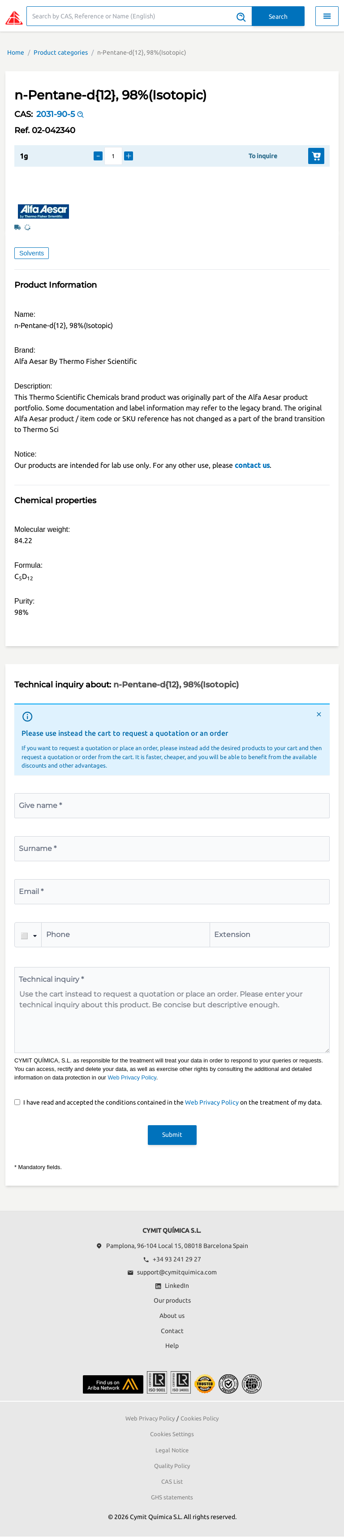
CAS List (172, 1481)
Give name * (40, 805)
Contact (172, 1330)
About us (172, 1315)
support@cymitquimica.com (172, 1272)
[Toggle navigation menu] (327, 16)
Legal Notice (172, 1450)
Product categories (61, 52)
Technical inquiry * (51, 979)
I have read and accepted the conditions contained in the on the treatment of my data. (172, 1102)
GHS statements (172, 1497)
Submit (172, 1134)
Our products (172, 1300)
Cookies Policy (200, 1418)
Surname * (37, 848)
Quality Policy (172, 1466)
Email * (31, 891)
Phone (58, 934)
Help (172, 1345)
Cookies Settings (172, 1434)
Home (15, 52)
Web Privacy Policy (132, 1077)
